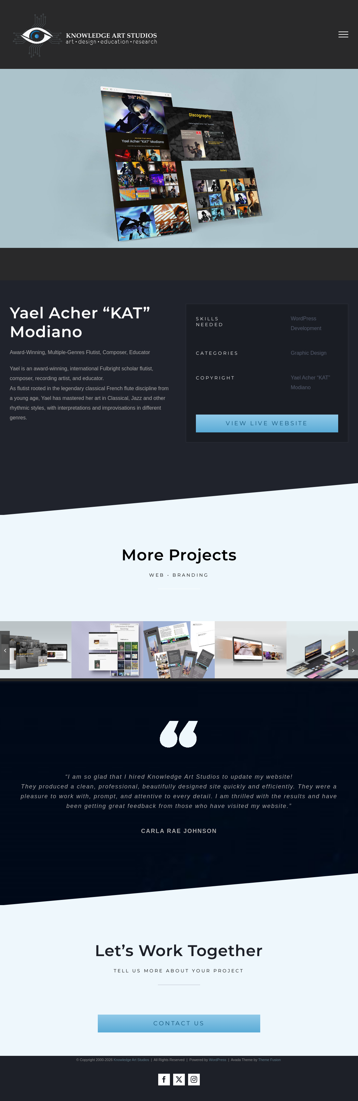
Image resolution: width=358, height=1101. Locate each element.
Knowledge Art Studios (131, 1060)
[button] (5, 650)
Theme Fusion (269, 1060)
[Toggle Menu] (343, 34)
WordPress (217, 1060)
